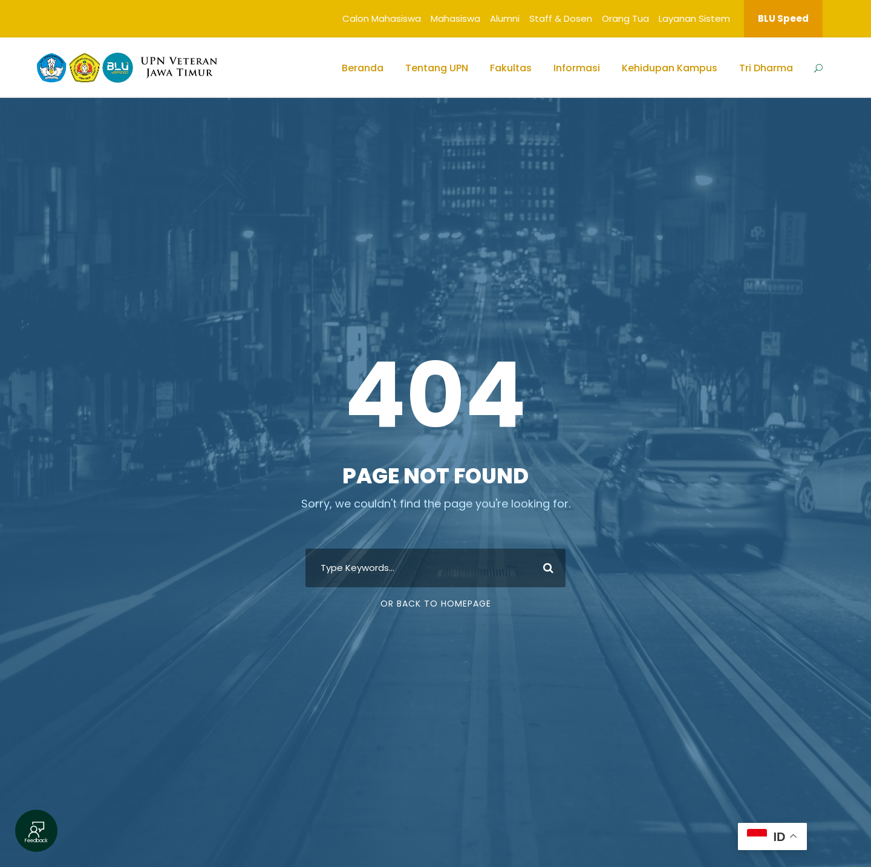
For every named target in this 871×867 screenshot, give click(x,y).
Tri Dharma (766, 68)
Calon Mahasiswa (381, 18)
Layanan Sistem (694, 18)
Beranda (362, 68)
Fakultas (511, 68)
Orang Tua (625, 18)
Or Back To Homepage (435, 604)
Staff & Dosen (560, 18)
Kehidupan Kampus (669, 68)
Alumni (505, 18)
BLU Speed (783, 18)
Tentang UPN (436, 68)
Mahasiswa (455, 18)
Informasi (576, 68)
